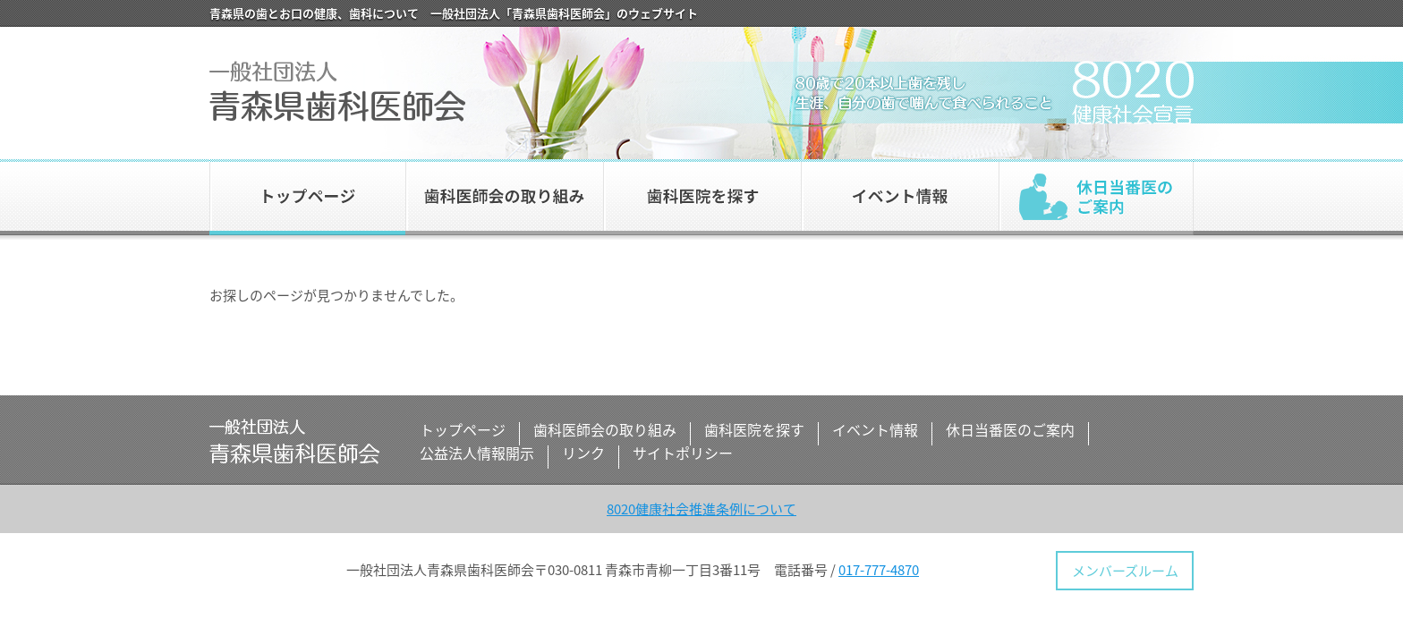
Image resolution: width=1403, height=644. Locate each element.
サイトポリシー (683, 452)
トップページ (307, 197)
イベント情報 (900, 197)
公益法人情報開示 (477, 452)
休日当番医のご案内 (1096, 197)
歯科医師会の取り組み (504, 197)
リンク (583, 452)
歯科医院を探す (702, 197)
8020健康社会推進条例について (701, 509)
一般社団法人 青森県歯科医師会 (337, 91)
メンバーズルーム (1125, 570)
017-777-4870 (878, 570)
